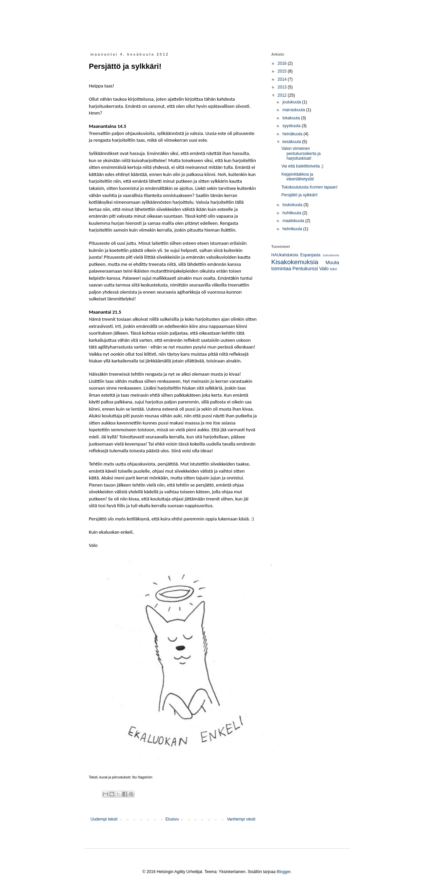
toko (333, 269)
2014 (283, 79)
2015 (283, 71)
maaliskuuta (293, 220)
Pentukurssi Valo (310, 268)
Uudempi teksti (104, 819)
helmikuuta (292, 228)
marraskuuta (294, 109)
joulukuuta (292, 102)
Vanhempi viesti (241, 819)
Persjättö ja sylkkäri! (299, 195)
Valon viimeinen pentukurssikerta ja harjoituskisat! (301, 153)
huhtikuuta (292, 213)
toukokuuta (292, 204)
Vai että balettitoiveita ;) (302, 166)
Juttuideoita (330, 255)
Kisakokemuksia (294, 261)
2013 (283, 87)
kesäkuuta (292, 141)
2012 (283, 95)
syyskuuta (292, 125)
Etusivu (172, 819)
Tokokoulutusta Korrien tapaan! (309, 187)
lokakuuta (291, 118)
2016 (283, 63)
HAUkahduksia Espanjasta (295, 255)
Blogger (284, 871)
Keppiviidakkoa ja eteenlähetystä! (297, 176)
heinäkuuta (292, 134)
